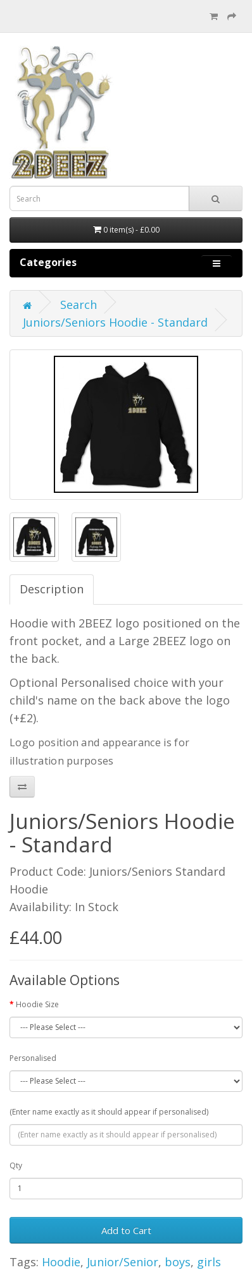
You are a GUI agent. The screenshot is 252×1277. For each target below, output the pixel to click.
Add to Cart (126, 1230)
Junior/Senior (122, 1261)
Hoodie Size (37, 1004)
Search (78, 304)
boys (178, 1261)
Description (52, 588)
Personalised (32, 1058)
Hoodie (61, 1261)
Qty (15, 1165)
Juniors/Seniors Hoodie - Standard (115, 322)
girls (209, 1261)
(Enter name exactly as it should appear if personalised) (108, 1111)
